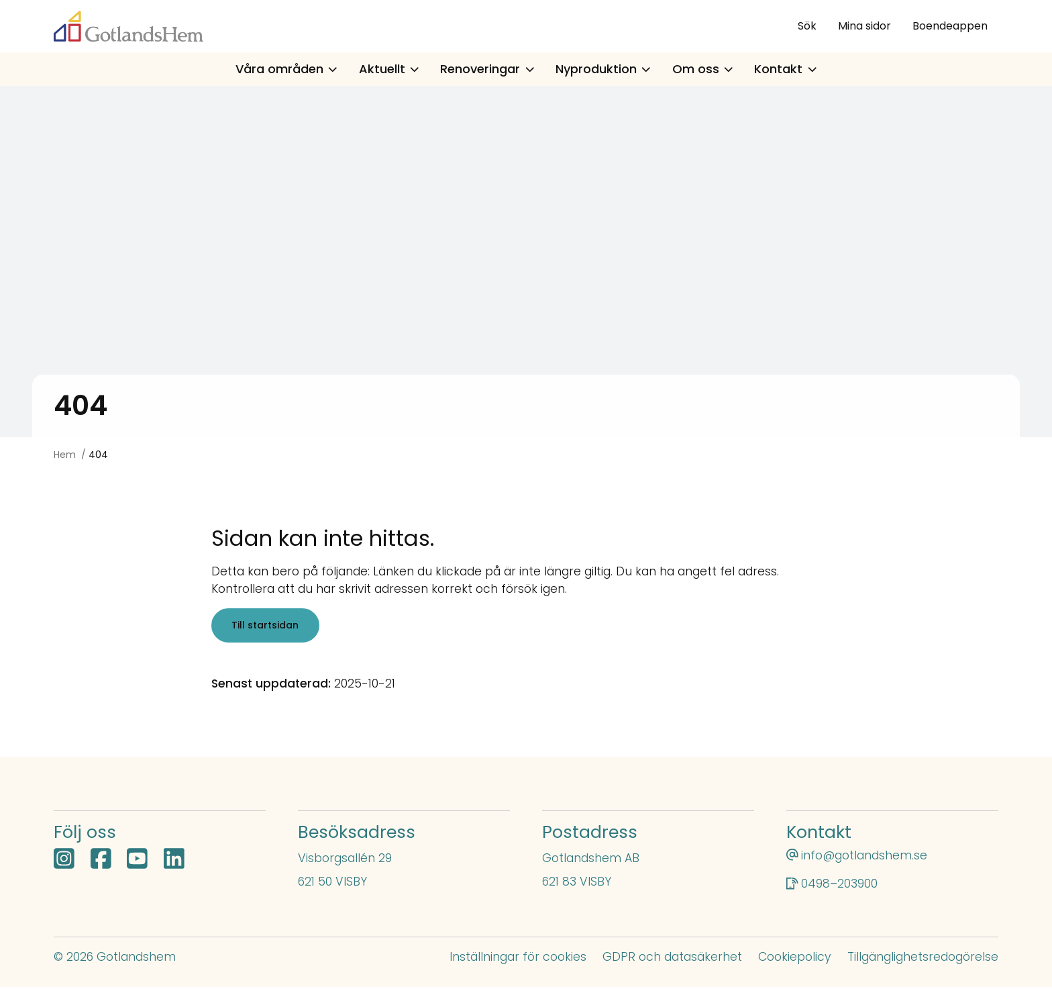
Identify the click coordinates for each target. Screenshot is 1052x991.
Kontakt (785, 68)
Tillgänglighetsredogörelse (922, 961)
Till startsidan (267, 627)
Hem (65, 454)
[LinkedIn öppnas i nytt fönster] (174, 864)
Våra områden (286, 68)
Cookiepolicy (794, 961)
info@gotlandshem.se (864, 859)
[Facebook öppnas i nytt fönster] (101, 864)
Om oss (702, 68)
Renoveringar (487, 68)
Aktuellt (389, 68)
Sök (807, 26)
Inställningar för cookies (518, 961)
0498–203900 (839, 888)
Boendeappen (950, 26)
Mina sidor (864, 26)
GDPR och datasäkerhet (672, 961)
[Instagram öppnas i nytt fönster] (64, 864)
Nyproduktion (603, 68)
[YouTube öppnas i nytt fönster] (137, 864)
